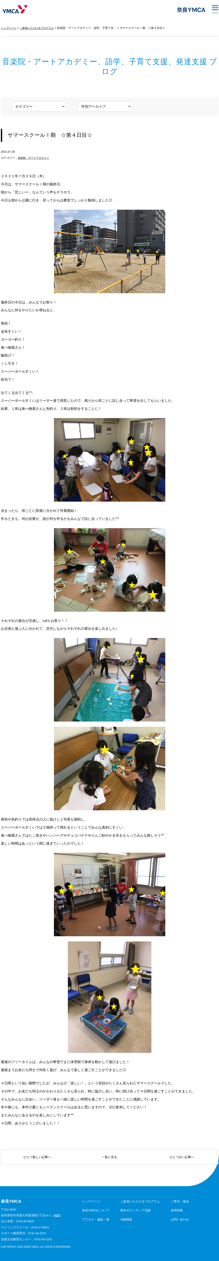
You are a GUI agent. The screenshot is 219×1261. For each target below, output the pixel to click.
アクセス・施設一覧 (95, 1219)
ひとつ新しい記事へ (37, 1157)
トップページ (9, 28)
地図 (57, 1215)
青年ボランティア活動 (135, 1210)
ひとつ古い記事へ (182, 1157)
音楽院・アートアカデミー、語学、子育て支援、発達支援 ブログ (102, 28)
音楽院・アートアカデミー (35, 157)
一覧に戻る (109, 1157)
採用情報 (177, 1210)
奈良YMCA (14, 9)
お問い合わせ (180, 1219)
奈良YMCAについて (95, 1210)
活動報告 (126, 1219)
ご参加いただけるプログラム (39, 28)
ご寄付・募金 (180, 1201)
